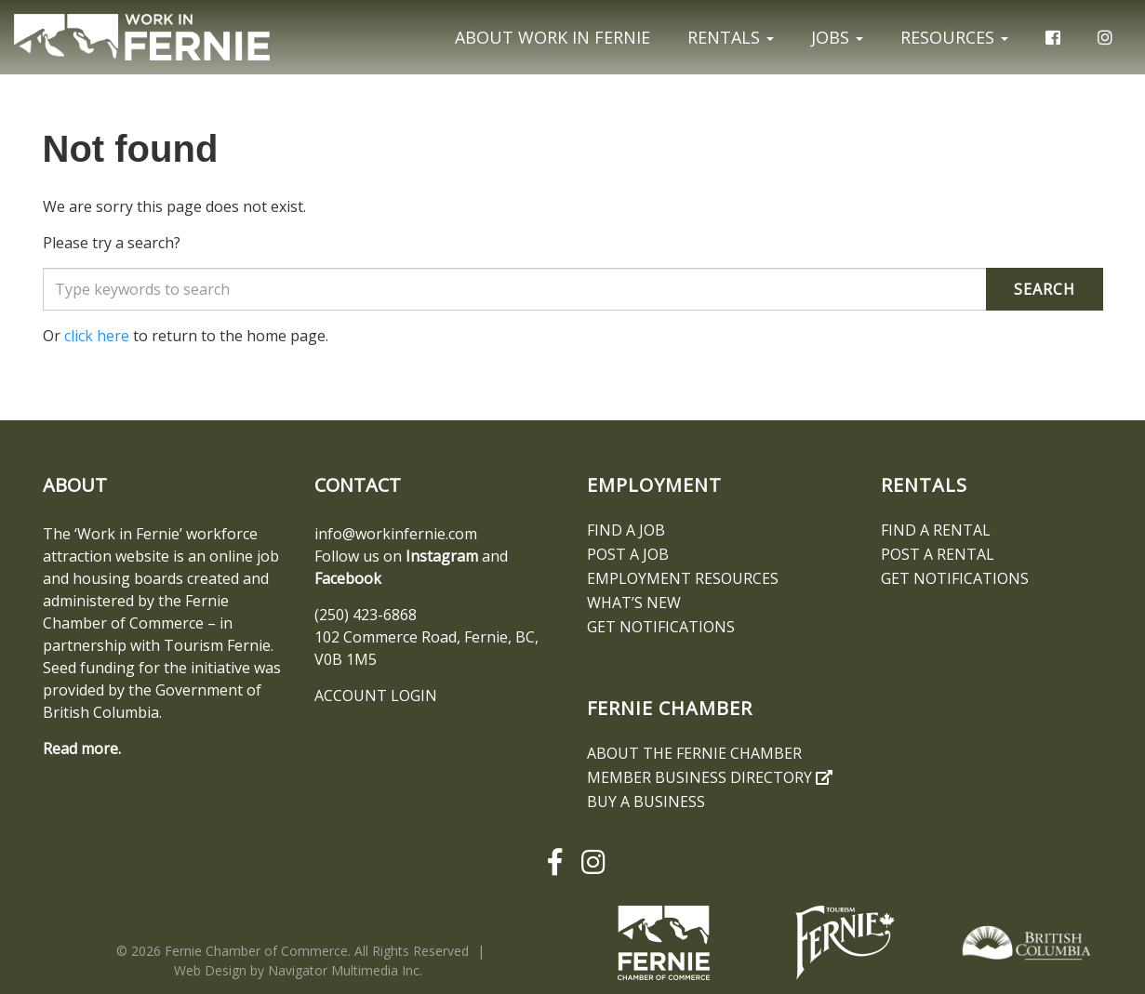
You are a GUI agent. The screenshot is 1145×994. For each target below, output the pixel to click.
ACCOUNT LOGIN (375, 695)
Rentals (730, 37)
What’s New (634, 602)
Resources (954, 37)
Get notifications (661, 626)
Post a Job (628, 554)
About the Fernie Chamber (694, 753)
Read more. (82, 748)
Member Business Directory (709, 777)
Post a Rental (937, 554)
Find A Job (626, 530)
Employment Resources (683, 578)
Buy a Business (646, 801)
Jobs (837, 37)
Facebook (347, 578)
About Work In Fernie (552, 37)
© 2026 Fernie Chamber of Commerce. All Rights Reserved (292, 951)
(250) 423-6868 (365, 614)
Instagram (442, 556)
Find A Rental (936, 530)
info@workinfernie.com (395, 534)
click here (96, 335)
